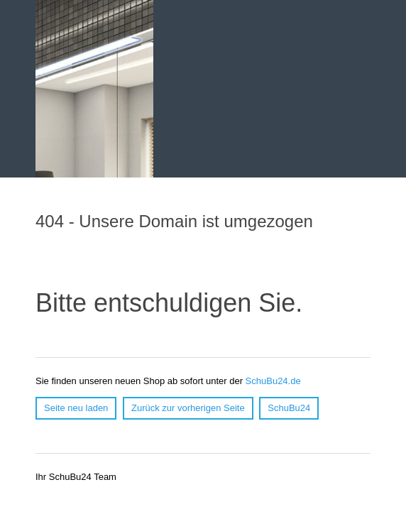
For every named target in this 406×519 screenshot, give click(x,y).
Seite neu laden (76, 408)
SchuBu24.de (273, 381)
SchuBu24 (289, 408)
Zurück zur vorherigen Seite (188, 408)
